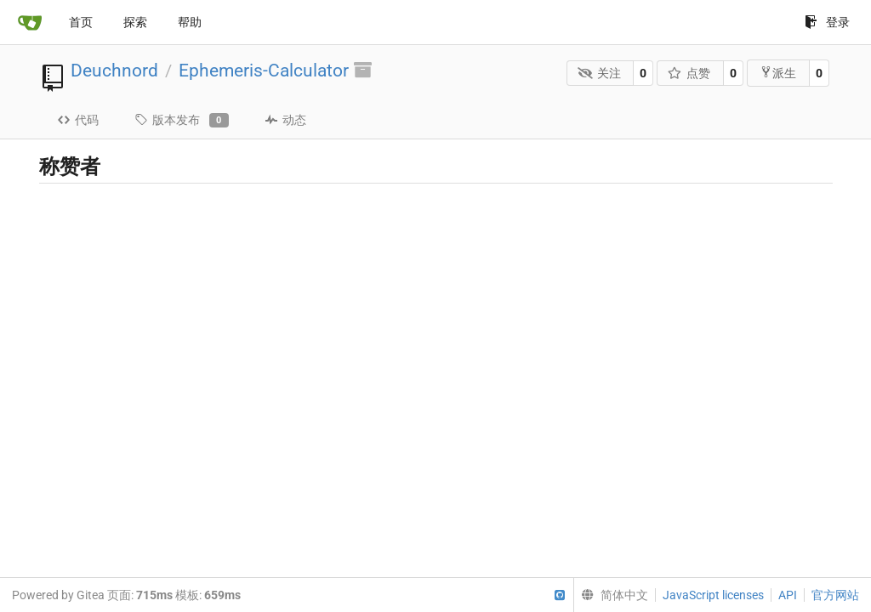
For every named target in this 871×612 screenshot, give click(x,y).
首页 (81, 22)
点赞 (689, 73)
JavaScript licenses (713, 595)
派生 (778, 72)
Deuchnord (114, 70)
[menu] (610, 595)
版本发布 (181, 120)
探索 (135, 22)
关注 (599, 73)
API (787, 595)
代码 (78, 120)
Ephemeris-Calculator (264, 70)
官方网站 (835, 595)
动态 (285, 120)
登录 (827, 22)
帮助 (190, 22)
